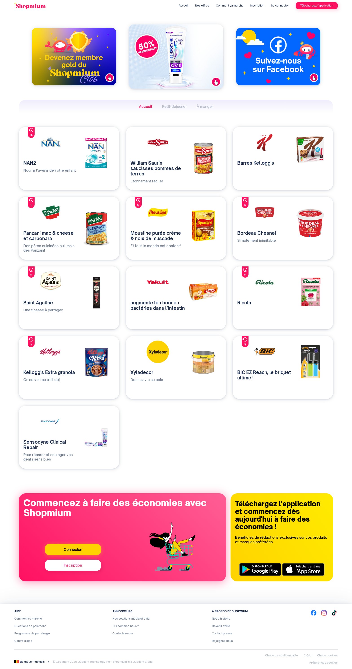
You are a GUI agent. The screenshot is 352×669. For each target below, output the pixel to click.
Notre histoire (221, 618)
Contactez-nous (123, 633)
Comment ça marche (230, 5)
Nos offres (202, 5)
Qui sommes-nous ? (125, 626)
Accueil (183, 5)
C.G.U (307, 655)
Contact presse (222, 633)
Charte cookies (327, 655)
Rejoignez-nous (222, 640)
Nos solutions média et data (131, 618)
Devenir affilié (221, 626)
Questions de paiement (30, 626)
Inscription (257, 5)
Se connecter (280, 5)
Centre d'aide (23, 640)
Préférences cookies (323, 662)
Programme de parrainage (32, 633)
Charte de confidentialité (281, 655)
